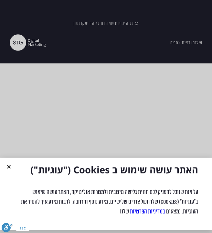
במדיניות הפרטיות (147, 213)
